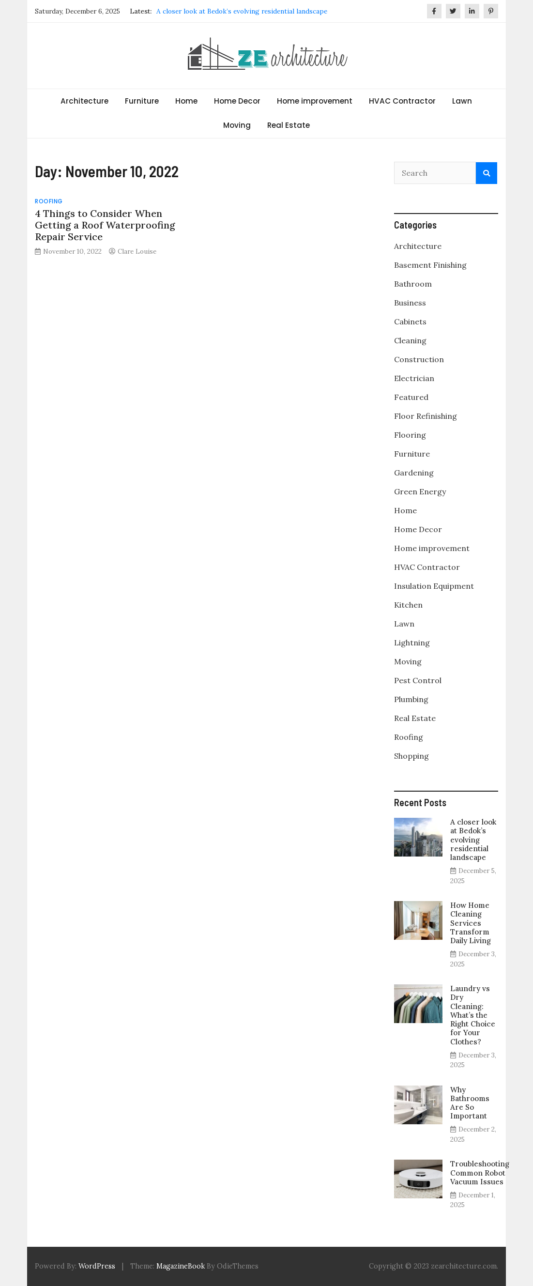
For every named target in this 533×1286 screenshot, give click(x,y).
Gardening (414, 472)
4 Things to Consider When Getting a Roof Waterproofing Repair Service (105, 225)
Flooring (410, 435)
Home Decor (237, 101)
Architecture (84, 101)
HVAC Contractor (402, 101)
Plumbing (411, 699)
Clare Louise (137, 251)
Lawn (462, 101)
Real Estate (288, 125)
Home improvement (314, 101)
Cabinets (410, 321)
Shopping (411, 756)
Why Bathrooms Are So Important (469, 1103)
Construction (419, 359)
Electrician (414, 378)
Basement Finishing (430, 265)
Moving (237, 125)
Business (410, 302)
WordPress (96, 1266)
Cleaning (410, 340)
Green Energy (420, 491)
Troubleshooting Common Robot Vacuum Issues (479, 1172)
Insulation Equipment (434, 586)
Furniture (142, 101)
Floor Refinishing (425, 416)
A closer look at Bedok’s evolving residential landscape (241, 11)
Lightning (412, 642)
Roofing (49, 201)
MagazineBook (180, 1266)
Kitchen (408, 605)
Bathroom (413, 284)
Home (186, 101)
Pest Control (418, 680)
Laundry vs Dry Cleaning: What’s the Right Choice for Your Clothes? (472, 1015)
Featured (411, 397)
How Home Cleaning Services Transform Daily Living (470, 923)
